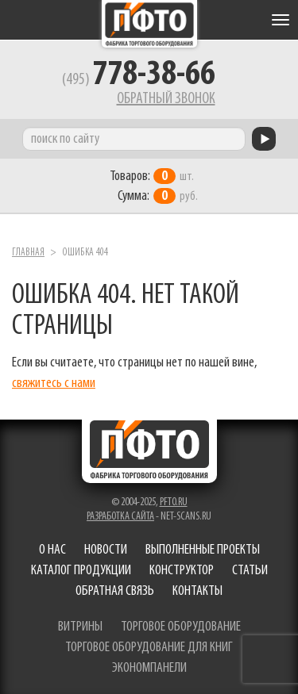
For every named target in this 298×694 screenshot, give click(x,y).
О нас (52, 550)
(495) (138, 80)
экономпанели (149, 668)
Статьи (250, 570)
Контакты (197, 591)
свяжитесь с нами (53, 383)
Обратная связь (114, 591)
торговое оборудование (181, 627)
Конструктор (181, 570)
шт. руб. (154, 186)
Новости (105, 550)
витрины (80, 627)
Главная (28, 252)
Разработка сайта (120, 517)
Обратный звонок (166, 99)
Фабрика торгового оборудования (149, 24)
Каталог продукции (81, 570)
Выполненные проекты (202, 550)
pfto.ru (174, 502)
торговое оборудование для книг (149, 647)
